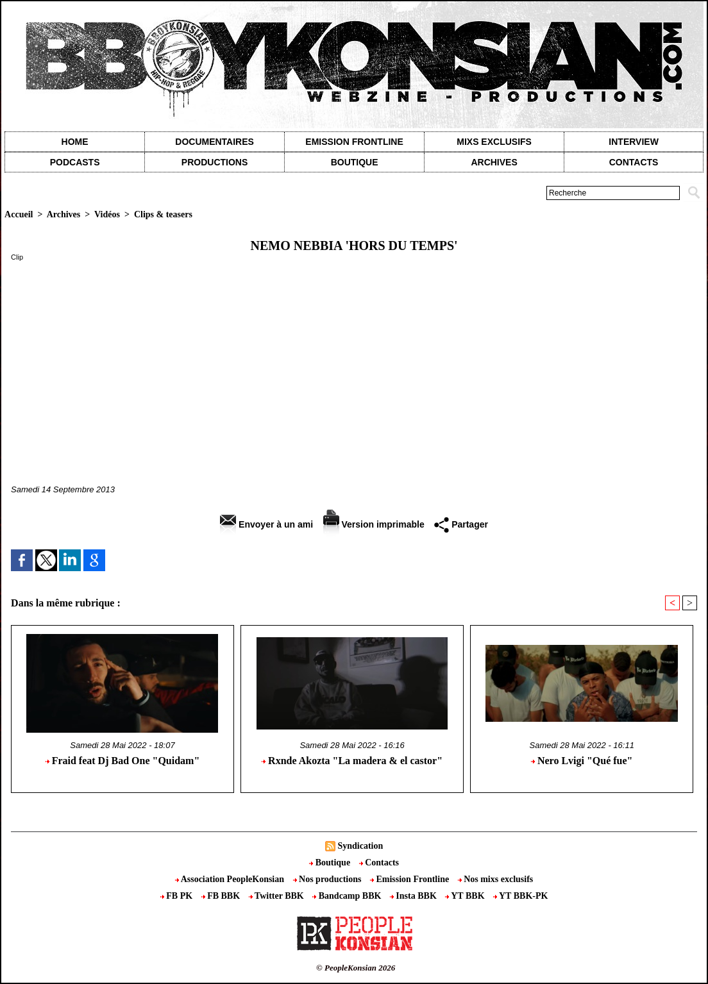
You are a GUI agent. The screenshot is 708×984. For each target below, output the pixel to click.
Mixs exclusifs (494, 142)
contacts (634, 162)
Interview (634, 142)
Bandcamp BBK (348, 896)
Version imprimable (374, 524)
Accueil (18, 214)
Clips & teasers (163, 214)
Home (75, 142)
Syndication (360, 846)
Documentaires (214, 142)
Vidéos (107, 214)
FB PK (177, 896)
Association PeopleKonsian (231, 879)
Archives (494, 162)
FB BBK (221, 896)
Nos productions (328, 879)
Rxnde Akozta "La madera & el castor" (352, 760)
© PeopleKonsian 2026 (355, 967)
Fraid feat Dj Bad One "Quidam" (123, 760)
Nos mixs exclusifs (496, 879)
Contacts (379, 862)
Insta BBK (414, 896)
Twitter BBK (278, 896)
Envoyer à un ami (266, 524)
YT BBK (466, 896)
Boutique (354, 162)
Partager (461, 524)
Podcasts (75, 162)
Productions (214, 162)
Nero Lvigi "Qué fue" (582, 760)
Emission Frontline (354, 142)
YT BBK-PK (520, 896)
